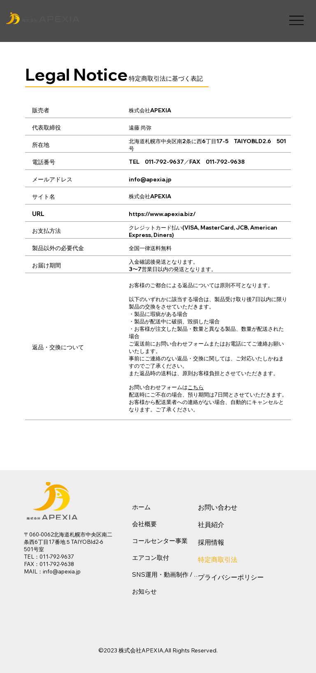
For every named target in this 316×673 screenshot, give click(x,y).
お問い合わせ (217, 507)
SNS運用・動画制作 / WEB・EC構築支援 (167, 574)
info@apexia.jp (150, 179)
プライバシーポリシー (231, 577)
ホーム (141, 507)
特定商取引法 (217, 559)
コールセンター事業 (160, 541)
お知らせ (144, 591)
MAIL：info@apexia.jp (52, 571)
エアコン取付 (150, 558)
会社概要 (144, 524)
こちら (196, 387)
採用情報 (211, 542)
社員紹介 (211, 524)
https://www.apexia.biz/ (162, 214)
